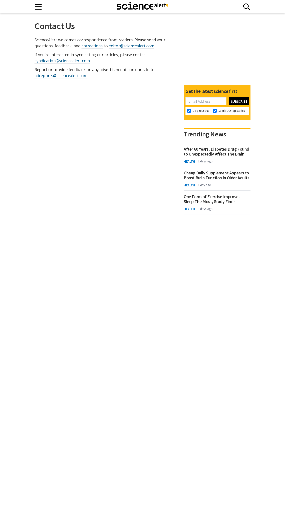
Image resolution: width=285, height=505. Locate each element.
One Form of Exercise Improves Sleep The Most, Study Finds (212, 199)
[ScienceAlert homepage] (142, 7)
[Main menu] (38, 7)
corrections (92, 45)
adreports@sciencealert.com (61, 75)
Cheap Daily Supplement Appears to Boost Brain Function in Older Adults (216, 175)
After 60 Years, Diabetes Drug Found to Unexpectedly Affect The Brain (216, 151)
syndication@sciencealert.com (62, 60)
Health (189, 161)
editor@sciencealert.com (131, 45)
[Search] (246, 7)
